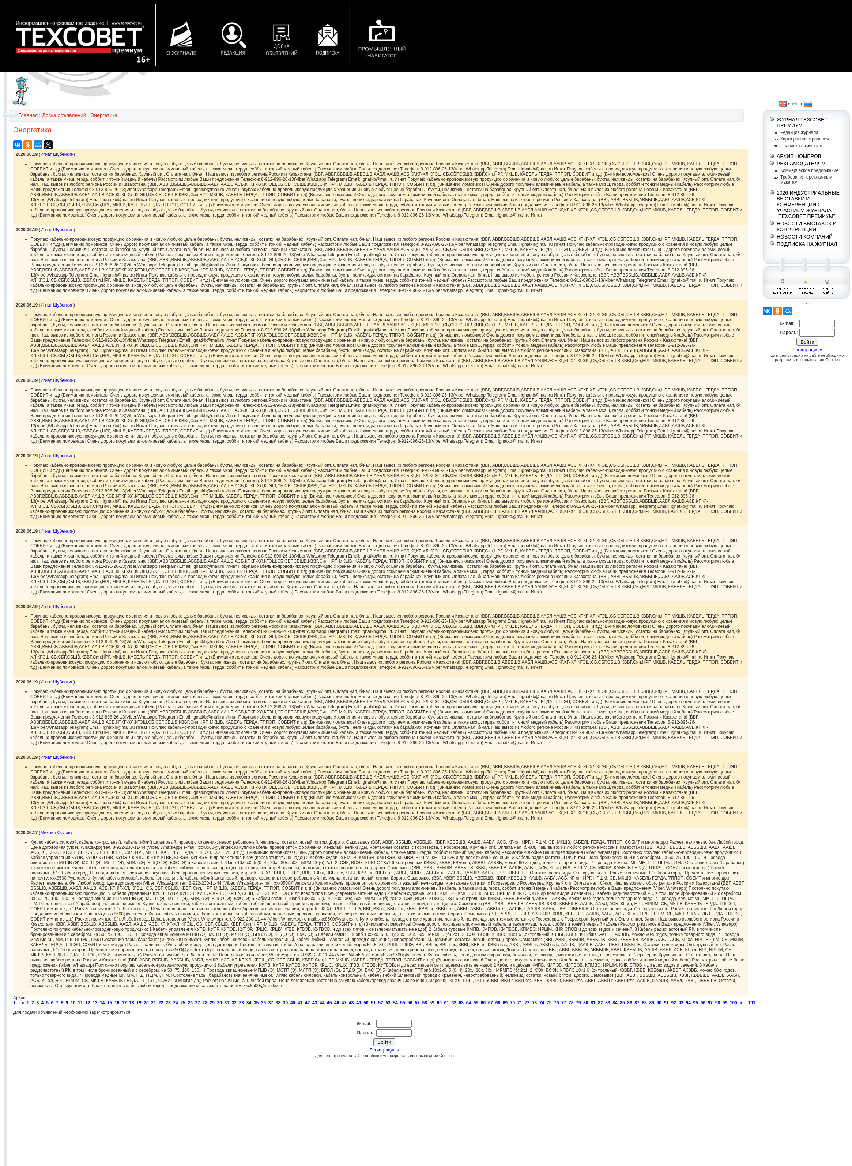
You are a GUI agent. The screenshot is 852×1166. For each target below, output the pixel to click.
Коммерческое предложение (809, 170)
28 (205, 1002)
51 (373, 1002)
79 (578, 1002)
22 (160, 1002)
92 (673, 1002)
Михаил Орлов (55, 832)
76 (556, 1002)
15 (109, 1002)
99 (725, 1002)
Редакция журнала (799, 132)
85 (622, 1002)
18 (131, 1002)
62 (454, 1002)
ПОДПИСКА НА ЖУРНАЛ (807, 244)
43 (314, 1002)
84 (614, 1002)
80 (585, 1002)
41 (300, 1002)
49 (358, 1002)
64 (468, 1002)
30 (219, 1002)
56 (409, 1002)
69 (505, 1002)
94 (688, 1002)
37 (270, 1002)
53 (387, 1002)
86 (629, 1002)
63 (461, 1002)
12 (87, 1002)
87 (636, 1002)
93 (681, 1002)
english (790, 103)
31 (227, 1002)
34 (248, 1002)
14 (102, 1002)
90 (658, 1002)
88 (644, 1002)
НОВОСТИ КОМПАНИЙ (805, 237)
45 (329, 1002)
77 (563, 1002)
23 (168, 1002)
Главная (28, 115)
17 (124, 1002)
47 (344, 1002)
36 (263, 1002)
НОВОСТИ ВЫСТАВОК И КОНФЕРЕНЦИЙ (807, 226)
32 (234, 1002)
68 (497, 1002)
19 (138, 1002)
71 (519, 1002)
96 (703, 1002)
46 (336, 1002)
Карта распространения (804, 139)
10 (73, 1002)
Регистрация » (384, 1050)
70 (512, 1002)
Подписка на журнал (801, 145)
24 (175, 1002)
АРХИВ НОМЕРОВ (799, 156)
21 (153, 1002)
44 (322, 1002)
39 (285, 1002)
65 (476, 1002)
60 (439, 1002)
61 (446, 1002)
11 (80, 1002)
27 (197, 1002)
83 (607, 1002)
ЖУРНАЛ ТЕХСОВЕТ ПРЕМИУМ (802, 122)
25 (182, 1002)
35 (256, 1002)
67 (490, 1002)
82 (600, 1002)
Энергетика (103, 115)
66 (483, 1002)
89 (651, 1002)
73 (534, 1002)
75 (549, 1002)
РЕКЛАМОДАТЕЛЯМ (801, 163)
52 (380, 1002)
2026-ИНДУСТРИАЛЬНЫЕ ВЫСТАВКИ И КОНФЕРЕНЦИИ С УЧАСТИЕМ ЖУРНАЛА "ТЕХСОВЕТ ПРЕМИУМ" (808, 204)
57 (417, 1002)
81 (593, 1002)
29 (212, 1002)
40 (292, 1002)
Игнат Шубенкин (56, 154)
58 (424, 1002)
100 (733, 1002)
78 (571, 1002)
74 (541, 1002)
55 (402, 1002)
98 (717, 1002)
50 (365, 1002)
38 (278, 1002)
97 (710, 1002)
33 (241, 1002)
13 (95, 1002)
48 (351, 1002)
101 (751, 1002)
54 (395, 1002)
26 (190, 1002)
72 (527, 1002)
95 (695, 1002)
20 (146, 1002)
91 (666, 1002)
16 (116, 1002)
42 (307, 1002)
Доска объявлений (64, 115)
